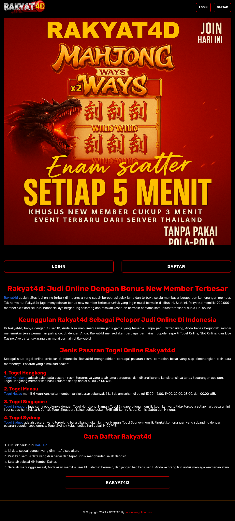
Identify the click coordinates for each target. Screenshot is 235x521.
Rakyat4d (11, 298)
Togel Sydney (13, 422)
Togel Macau (13, 394)
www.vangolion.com (139, 512)
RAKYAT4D (117, 482)
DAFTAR (222, 7)
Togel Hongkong (15, 378)
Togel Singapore (15, 406)
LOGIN (203, 7)
